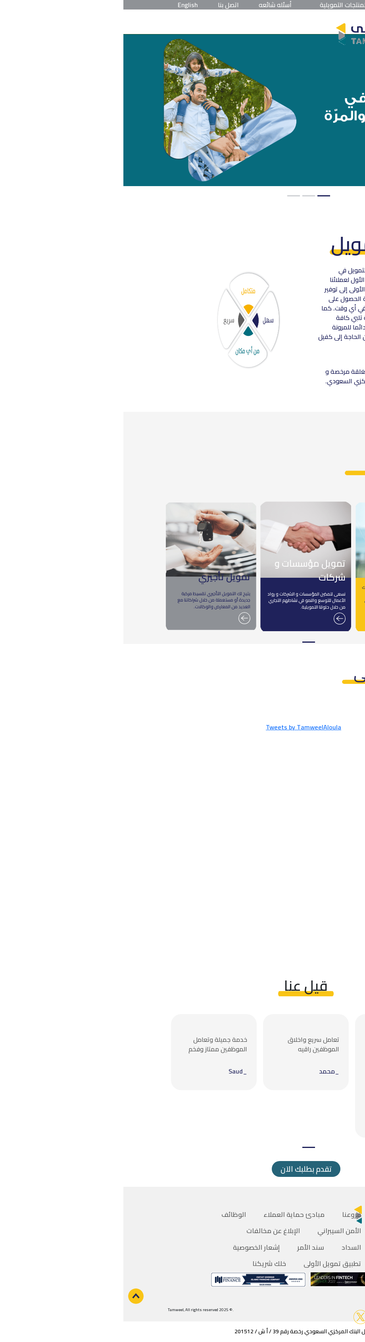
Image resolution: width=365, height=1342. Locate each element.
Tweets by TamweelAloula (180, 727)
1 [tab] (200, 195)
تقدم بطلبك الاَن (182, 1169)
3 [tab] (170, 195)
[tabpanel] (182, 110)
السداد (228, 1247)
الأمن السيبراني (216, 1230)
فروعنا (228, 1214)
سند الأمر (187, 1247)
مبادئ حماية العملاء (170, 1214)
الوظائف (110, 1214)
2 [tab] (185, 195)
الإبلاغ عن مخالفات (150, 1230)
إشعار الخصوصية (133, 1247)
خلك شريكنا (146, 1263)
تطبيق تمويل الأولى (209, 1263)
